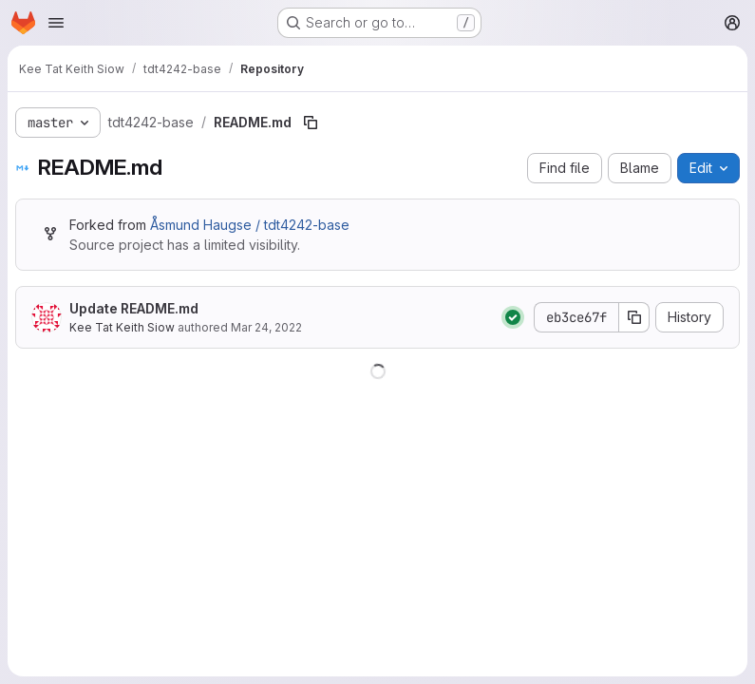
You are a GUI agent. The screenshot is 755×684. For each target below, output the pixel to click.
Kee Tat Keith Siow (122, 327)
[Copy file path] (310, 122)
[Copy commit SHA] (634, 317)
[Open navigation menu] (56, 23)
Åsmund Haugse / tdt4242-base (249, 225)
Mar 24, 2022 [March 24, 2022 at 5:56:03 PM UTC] (266, 327)
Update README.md (133, 308)
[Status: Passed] (512, 317)
